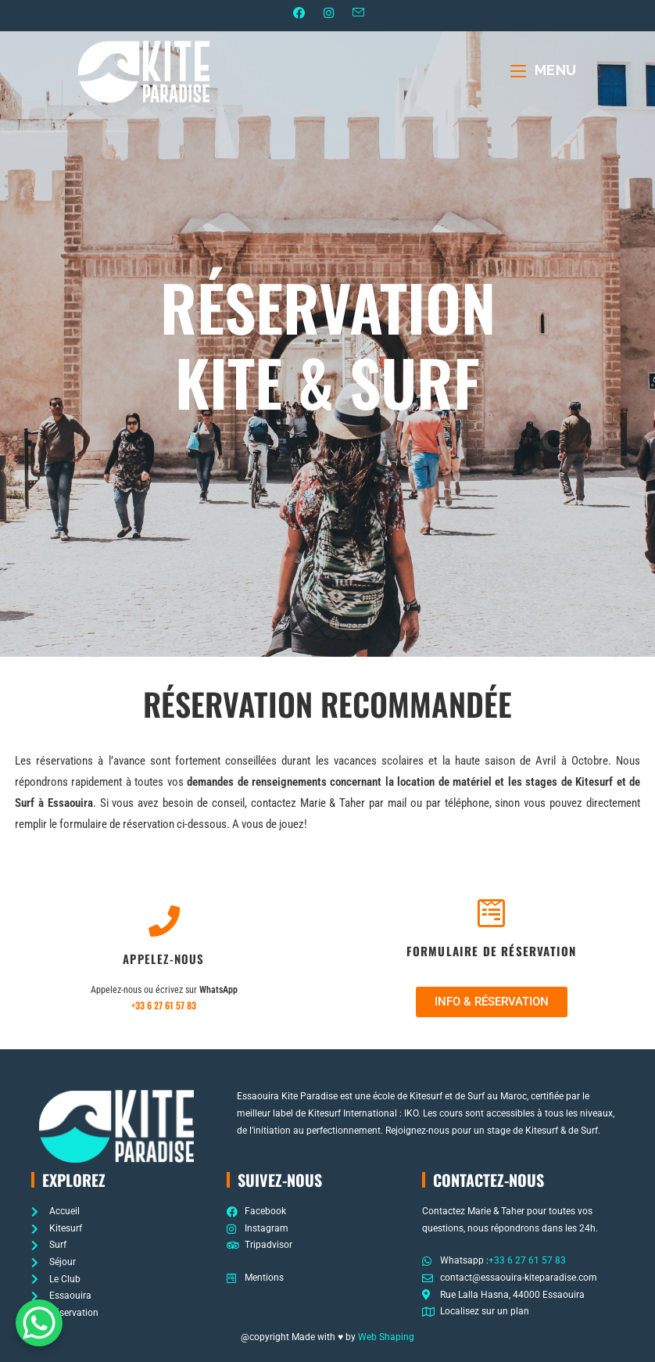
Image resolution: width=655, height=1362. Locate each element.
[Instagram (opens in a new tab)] (327, 14)
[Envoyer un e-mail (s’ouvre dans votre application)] (363, 13)
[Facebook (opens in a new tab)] (298, 14)
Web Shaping (386, 1337)
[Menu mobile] (543, 71)
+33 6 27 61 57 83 (163, 1006)
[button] (491, 1002)
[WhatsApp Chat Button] (39, 1322)
